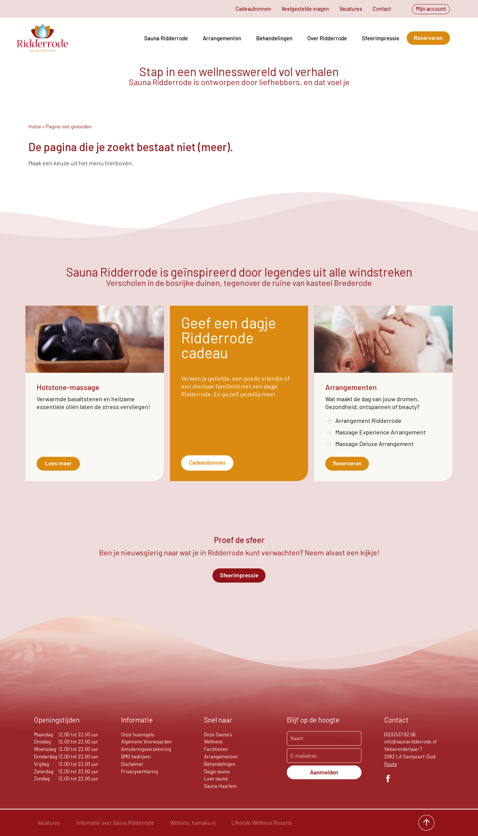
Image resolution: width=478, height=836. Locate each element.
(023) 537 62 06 (400, 734)
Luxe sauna (216, 779)
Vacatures (350, 9)
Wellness (213, 742)
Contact (382, 9)
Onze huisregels (137, 734)
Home (34, 127)
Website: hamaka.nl (192, 823)
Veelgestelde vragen (305, 9)
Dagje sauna (217, 771)
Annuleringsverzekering (146, 749)
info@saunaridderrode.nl (410, 742)
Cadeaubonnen (253, 9)
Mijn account (431, 9)
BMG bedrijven (136, 756)
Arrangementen (222, 38)
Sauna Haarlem (220, 786)
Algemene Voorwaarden (146, 742)
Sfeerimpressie (380, 38)
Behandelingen (274, 38)
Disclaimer (132, 764)
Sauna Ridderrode (166, 38)
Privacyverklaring (139, 771)
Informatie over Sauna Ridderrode (115, 823)
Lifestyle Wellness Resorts (262, 823)
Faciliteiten (216, 749)
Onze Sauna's (218, 734)
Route (390, 764)
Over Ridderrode (327, 38)
